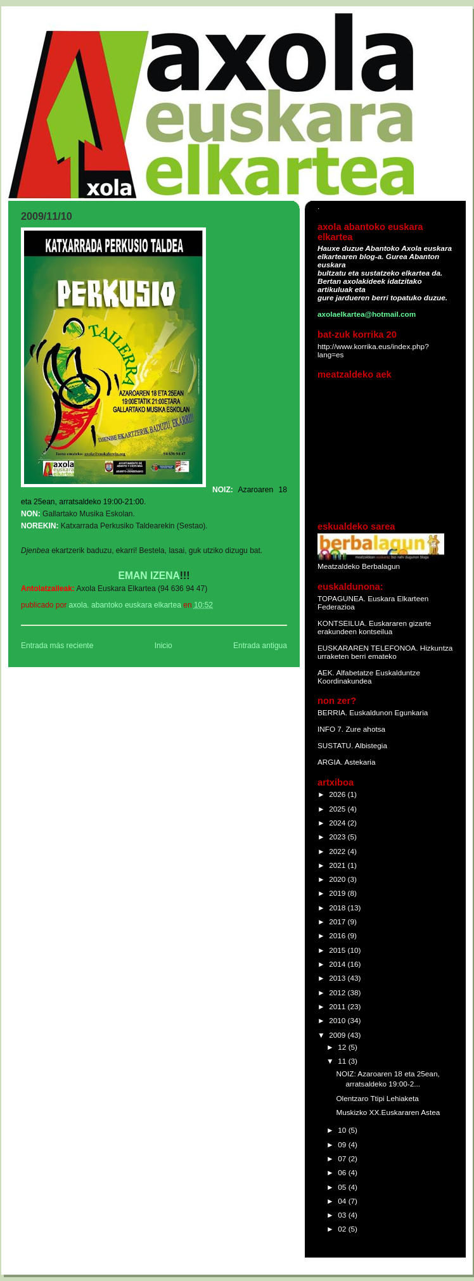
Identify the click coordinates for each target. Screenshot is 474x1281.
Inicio (163, 645)
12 (343, 1047)
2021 (338, 865)
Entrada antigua (260, 645)
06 (343, 1172)
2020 (338, 879)
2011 (338, 1006)
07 (343, 1158)
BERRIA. (332, 712)
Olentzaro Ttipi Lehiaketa (377, 1098)
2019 (338, 893)
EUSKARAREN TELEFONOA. (367, 648)
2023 (338, 836)
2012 (338, 992)
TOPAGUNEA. (342, 598)
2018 (338, 907)
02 (343, 1229)
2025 (338, 809)
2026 (338, 794)
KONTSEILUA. (342, 623)
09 (343, 1144)
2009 (338, 1035)
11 (343, 1061)
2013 (338, 978)
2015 (338, 950)
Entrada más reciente (57, 645)
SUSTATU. (336, 745)
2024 (338, 823)
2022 (338, 851)
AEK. (326, 672)
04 (343, 1201)
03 (343, 1215)
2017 (338, 921)
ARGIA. (330, 762)
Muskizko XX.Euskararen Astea (388, 1112)
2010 (338, 1020)
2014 (338, 964)
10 (343, 1130)
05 (343, 1187)
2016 (338, 935)
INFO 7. (331, 729)
